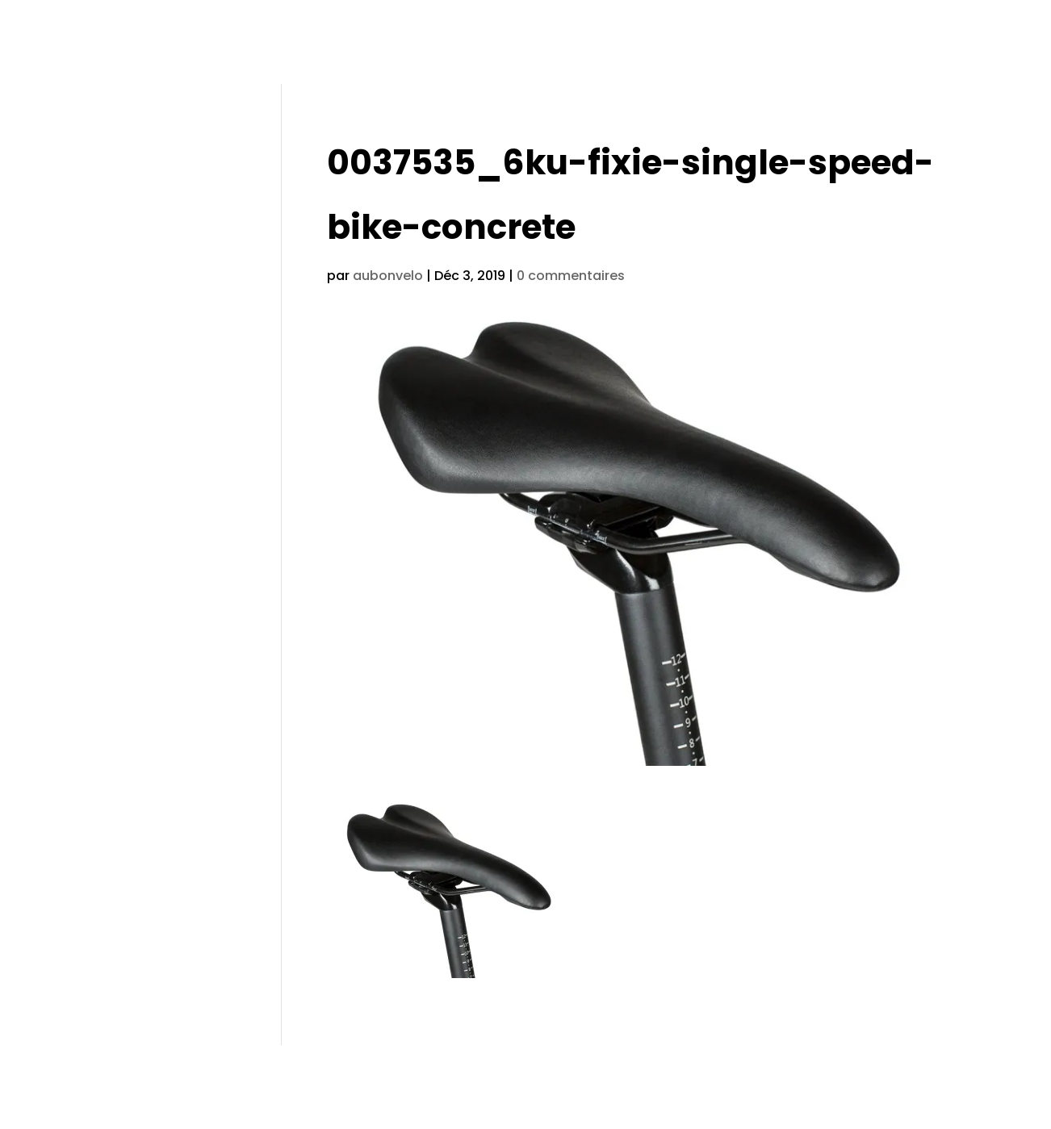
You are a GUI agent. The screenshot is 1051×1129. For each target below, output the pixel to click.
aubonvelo (388, 275)
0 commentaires (571, 275)
